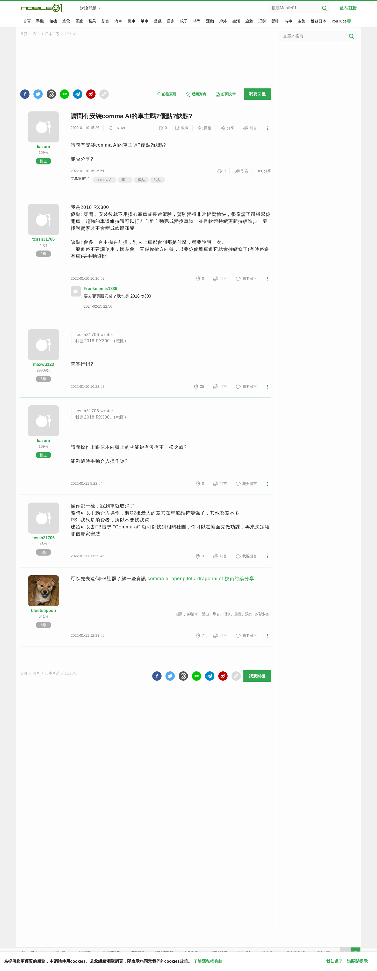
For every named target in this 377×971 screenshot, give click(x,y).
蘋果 (92, 21)
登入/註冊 (348, 8)
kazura (43, 147)
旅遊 (249, 21)
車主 (125, 180)
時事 (288, 21)
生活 (236, 21)
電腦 (79, 21)
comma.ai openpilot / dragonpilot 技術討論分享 (201, 578)
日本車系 (52, 34)
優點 (141, 180)
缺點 (157, 180)
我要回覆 (257, 94)
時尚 (197, 21)
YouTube (341, 21)
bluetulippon (43, 610)
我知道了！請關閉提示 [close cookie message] (347, 961)
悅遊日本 (318, 21)
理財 (262, 21)
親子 (184, 21)
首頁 (27, 21)
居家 (171, 21)
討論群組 (88, 8)
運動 (210, 21)
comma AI (104, 180)
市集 (301, 21)
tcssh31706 (43, 239)
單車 (144, 21)
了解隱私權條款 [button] (207, 961)
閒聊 (275, 21)
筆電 (66, 21)
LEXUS (71, 34)
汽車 (118, 21)
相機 (53, 21)
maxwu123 (43, 364)
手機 (40, 21)
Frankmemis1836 (100, 288)
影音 (105, 21)
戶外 (223, 21)
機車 (131, 21)
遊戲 (158, 21)
